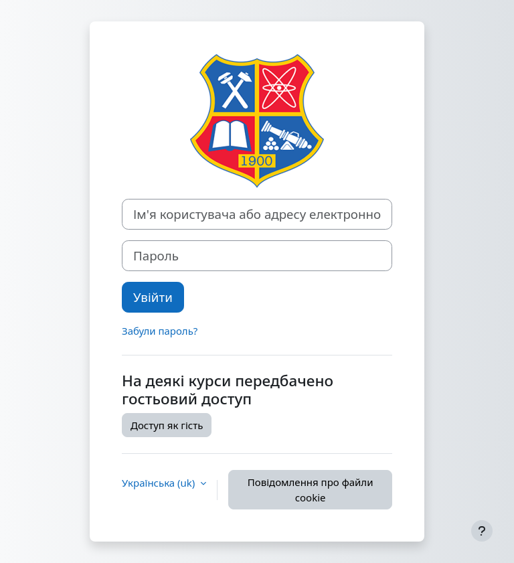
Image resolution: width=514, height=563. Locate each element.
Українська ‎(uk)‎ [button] (159, 482)
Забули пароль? (159, 330)
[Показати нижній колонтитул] (482, 531)
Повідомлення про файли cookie (310, 489)
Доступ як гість (167, 425)
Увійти (153, 297)
